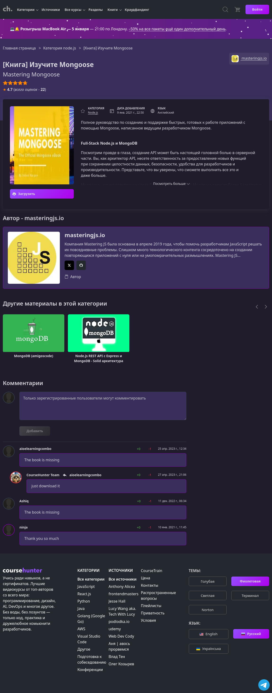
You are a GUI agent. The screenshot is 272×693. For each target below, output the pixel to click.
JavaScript (86, 586)
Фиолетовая (250, 581)
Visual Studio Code (88, 639)
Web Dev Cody (121, 636)
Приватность (153, 613)
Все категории (91, 579)
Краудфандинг (137, 9)
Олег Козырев (121, 663)
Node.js (93, 113)
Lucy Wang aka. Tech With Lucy (122, 611)
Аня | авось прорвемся (119, 646)
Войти (257, 9)
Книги (113, 9)
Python (83, 601)
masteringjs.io (85, 235)
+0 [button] (138, 449)
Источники (51, 9)
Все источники (122, 579)
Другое (83, 649)
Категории (26, 9)
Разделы (95, 9)
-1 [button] (150, 449)
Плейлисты (151, 605)
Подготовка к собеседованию (91, 659)
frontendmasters (124, 593)
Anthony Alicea (122, 586)
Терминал (250, 595)
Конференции (90, 669)
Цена (145, 578)
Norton (208, 609)
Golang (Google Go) (91, 618)
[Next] (266, 306)
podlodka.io (119, 621)
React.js (84, 593)
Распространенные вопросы (158, 595)
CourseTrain (151, 570)
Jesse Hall (117, 601)
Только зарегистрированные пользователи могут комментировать (102, 406)
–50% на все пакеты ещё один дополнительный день (177, 28)
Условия (148, 620)
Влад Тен (117, 656)
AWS (81, 628)
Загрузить (23, 193)
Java (80, 608)
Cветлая (208, 595)
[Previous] (257, 306)
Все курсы (73, 9)
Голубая (208, 581)
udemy (115, 628)
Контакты (149, 585)
